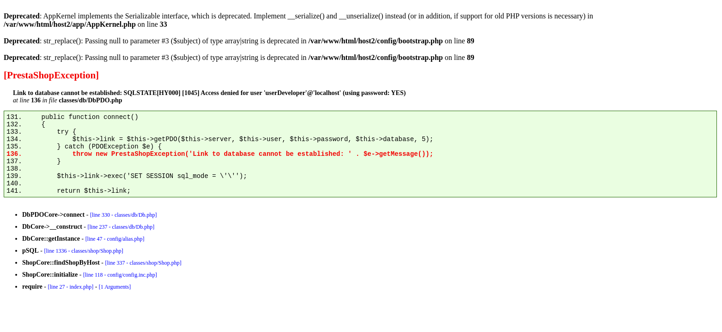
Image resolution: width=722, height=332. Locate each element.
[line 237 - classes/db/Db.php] (120, 227)
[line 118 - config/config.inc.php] (120, 275)
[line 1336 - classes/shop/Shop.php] (83, 251)
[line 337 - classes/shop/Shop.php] (143, 263)
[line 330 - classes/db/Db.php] (123, 215)
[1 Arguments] (115, 287)
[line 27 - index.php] (70, 287)
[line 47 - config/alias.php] (115, 239)
